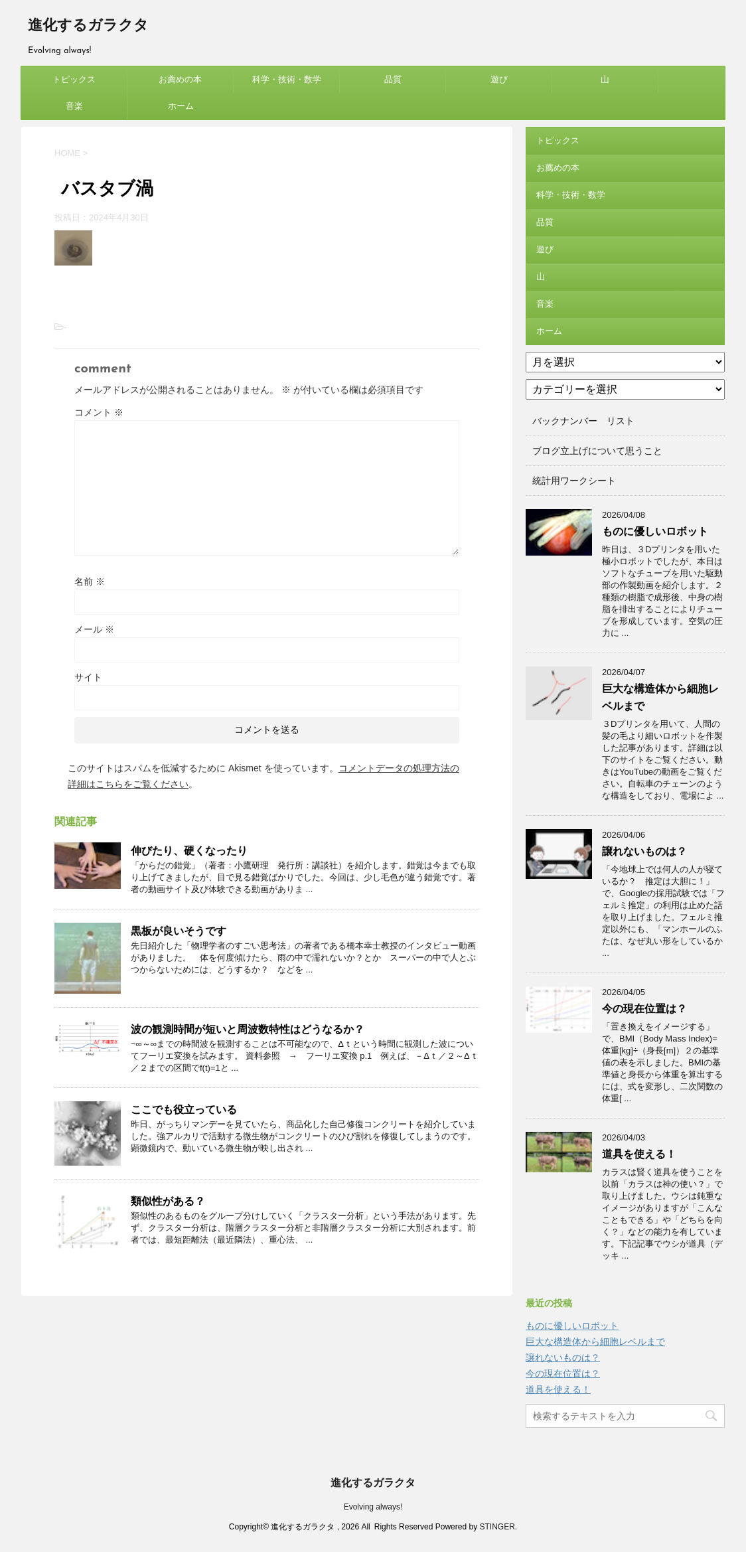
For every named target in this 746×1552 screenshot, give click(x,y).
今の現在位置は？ (644, 1008)
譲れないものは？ (644, 851)
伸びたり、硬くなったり (189, 850)
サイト (88, 677)
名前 (89, 581)
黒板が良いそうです (178, 931)
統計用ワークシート (574, 480)
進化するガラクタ (88, 26)
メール (94, 629)
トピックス (74, 79)
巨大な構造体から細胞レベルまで (595, 1341)
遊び (499, 79)
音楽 (74, 106)
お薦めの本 (180, 79)
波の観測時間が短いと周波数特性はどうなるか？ (247, 1029)
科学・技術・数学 (286, 79)
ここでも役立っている (184, 1109)
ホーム (181, 106)
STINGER (496, 1526)
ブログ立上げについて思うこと (597, 450)
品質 (393, 79)
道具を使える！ (639, 1154)
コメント (98, 412)
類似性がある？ (168, 1201)
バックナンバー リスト (583, 421)
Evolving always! (373, 1507)
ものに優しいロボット (655, 531)
